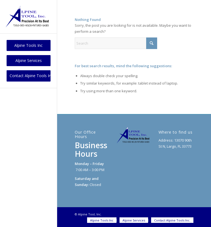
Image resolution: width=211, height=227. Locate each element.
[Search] (116, 43)
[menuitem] (28, 45)
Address (166, 140)
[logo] (28, 17)
